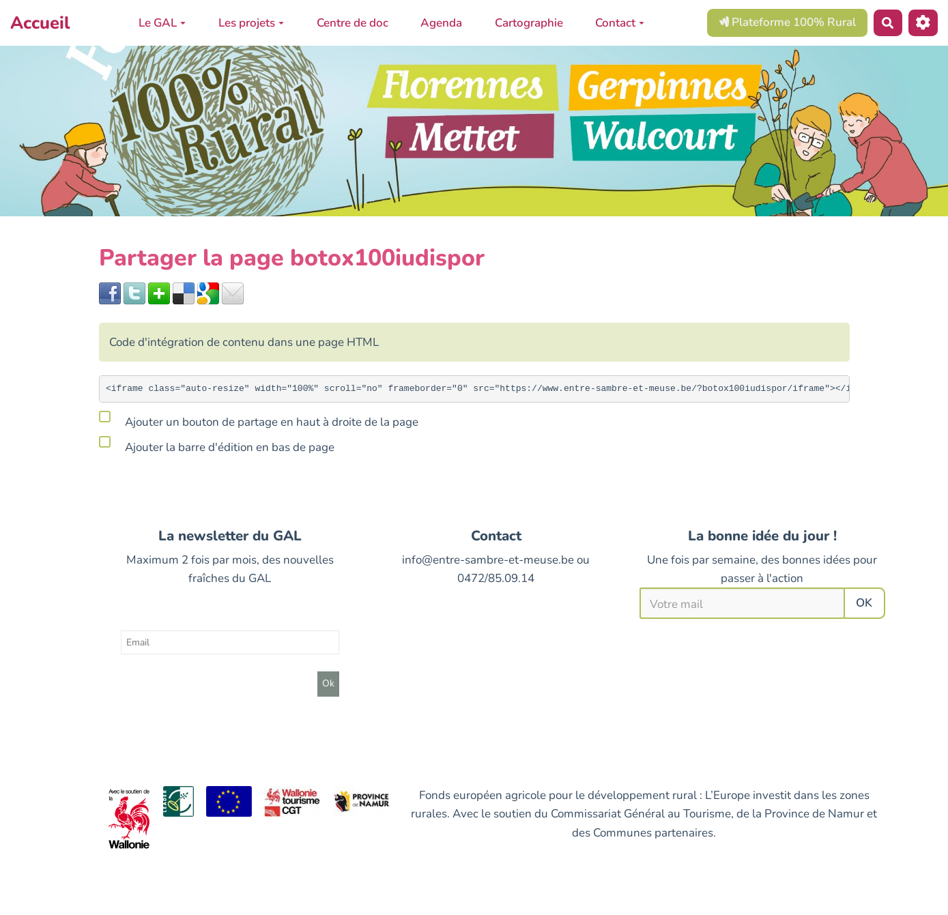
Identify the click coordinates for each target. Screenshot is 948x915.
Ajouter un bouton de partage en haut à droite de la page (258, 419)
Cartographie (529, 23)
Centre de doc (352, 23)
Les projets (251, 23)
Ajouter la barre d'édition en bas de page (216, 445)
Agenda (441, 23)
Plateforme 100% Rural (787, 22)
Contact (619, 23)
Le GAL (162, 23)
